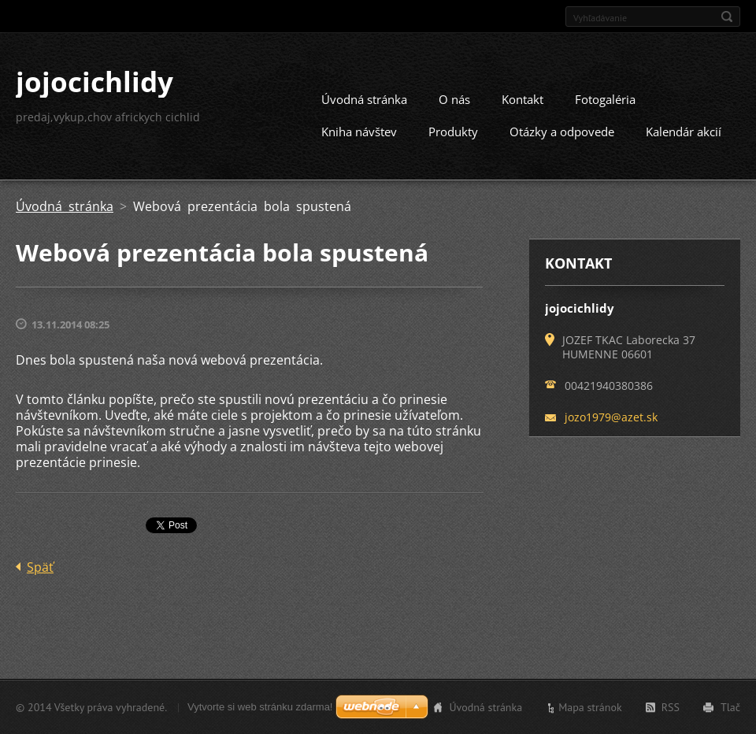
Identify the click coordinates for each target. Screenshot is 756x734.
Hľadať (727, 16)
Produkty (453, 131)
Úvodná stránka (364, 99)
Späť (40, 567)
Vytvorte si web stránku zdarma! (259, 707)
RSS (671, 707)
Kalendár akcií (683, 131)
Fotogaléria (605, 99)
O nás (454, 99)
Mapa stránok (590, 707)
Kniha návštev (359, 131)
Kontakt (522, 99)
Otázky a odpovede (562, 131)
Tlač (730, 707)
